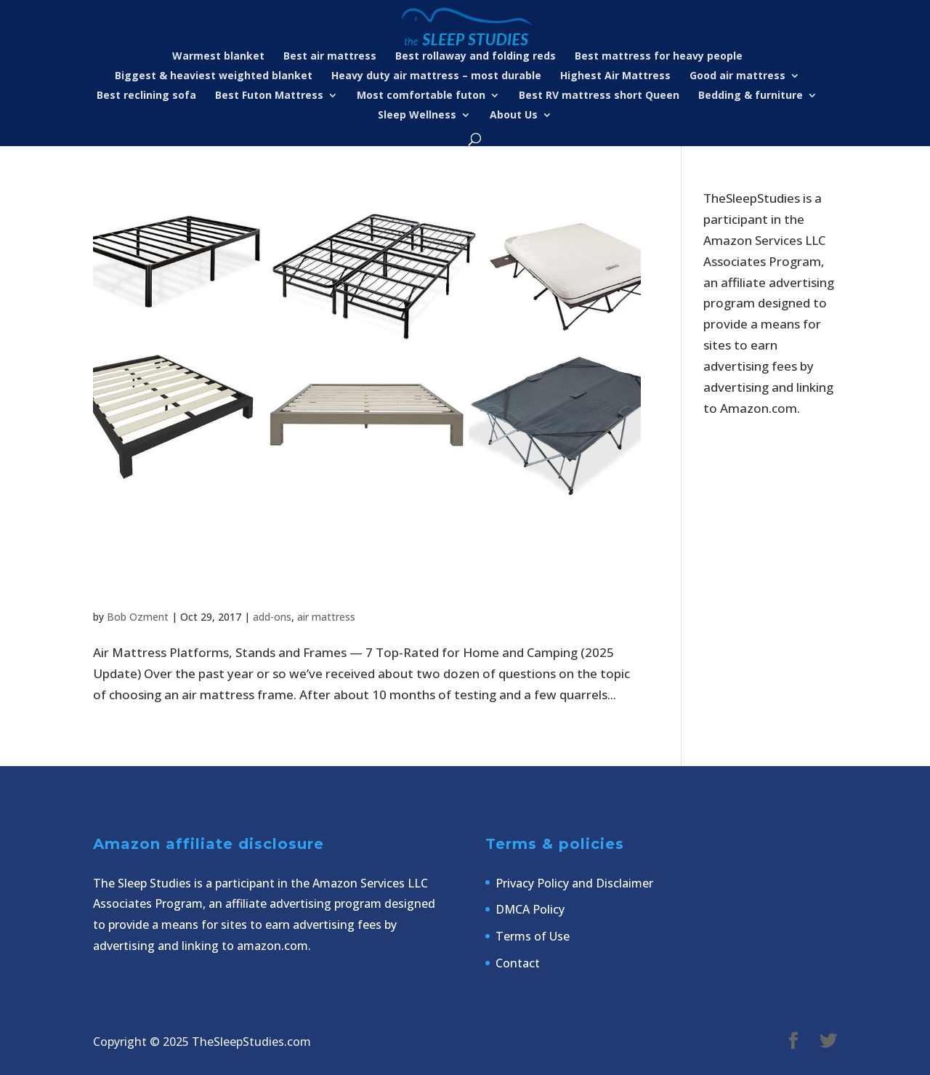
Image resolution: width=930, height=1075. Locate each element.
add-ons (272, 617)
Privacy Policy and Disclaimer (574, 883)
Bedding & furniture (750, 96)
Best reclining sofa (146, 96)
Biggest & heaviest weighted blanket (213, 76)
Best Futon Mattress (269, 96)
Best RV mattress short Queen (599, 96)
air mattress (326, 617)
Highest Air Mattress (615, 76)
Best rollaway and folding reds (475, 57)
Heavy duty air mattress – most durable (436, 76)
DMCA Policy (530, 909)
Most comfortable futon (421, 96)
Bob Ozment (138, 617)
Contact (518, 963)
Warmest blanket (218, 57)
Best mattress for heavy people (659, 57)
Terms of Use (533, 936)
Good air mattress (737, 76)
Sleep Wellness (417, 115)
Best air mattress (329, 57)
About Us (514, 115)
